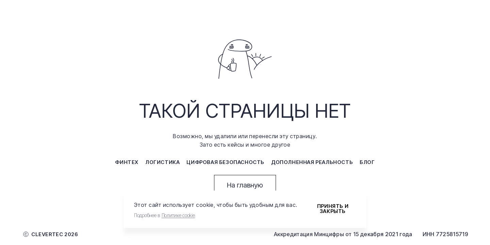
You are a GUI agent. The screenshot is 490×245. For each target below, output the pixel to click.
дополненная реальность (312, 162)
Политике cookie (178, 215)
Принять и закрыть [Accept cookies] (332, 208)
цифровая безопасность (225, 162)
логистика (162, 162)
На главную (245, 185)
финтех (126, 162)
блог (367, 162)
